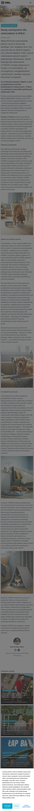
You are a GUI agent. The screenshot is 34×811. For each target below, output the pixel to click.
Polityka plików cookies (26, 806)
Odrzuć (17, 806)
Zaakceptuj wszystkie (7, 806)
